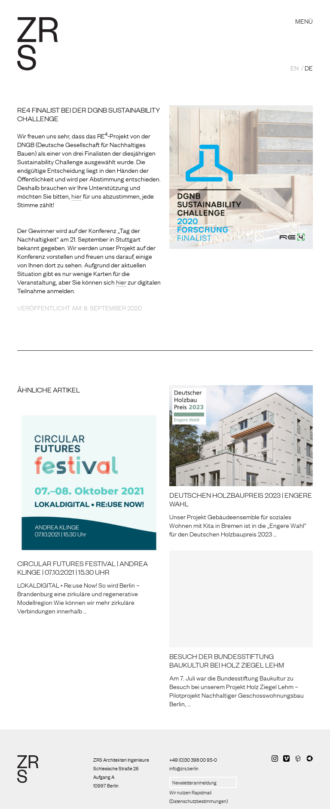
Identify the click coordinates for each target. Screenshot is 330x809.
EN (294, 67)
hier (76, 195)
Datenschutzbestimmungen (198, 801)
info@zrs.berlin (184, 768)
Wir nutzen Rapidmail (190, 792)
